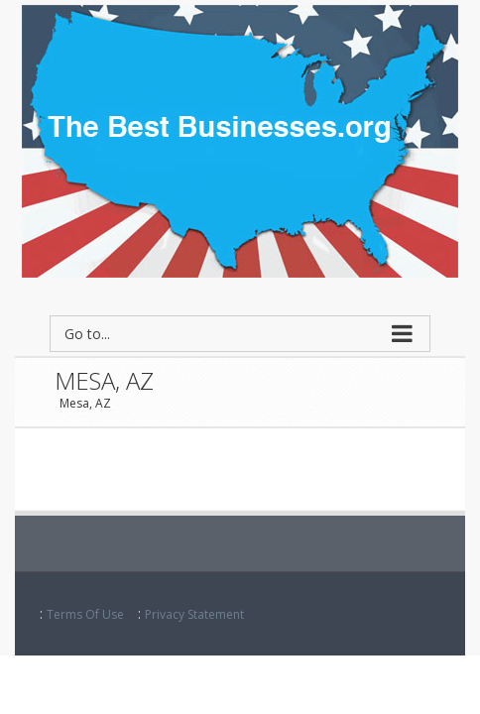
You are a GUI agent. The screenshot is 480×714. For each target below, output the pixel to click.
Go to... (87, 333)
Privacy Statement (194, 614)
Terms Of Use (85, 614)
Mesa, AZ (85, 403)
